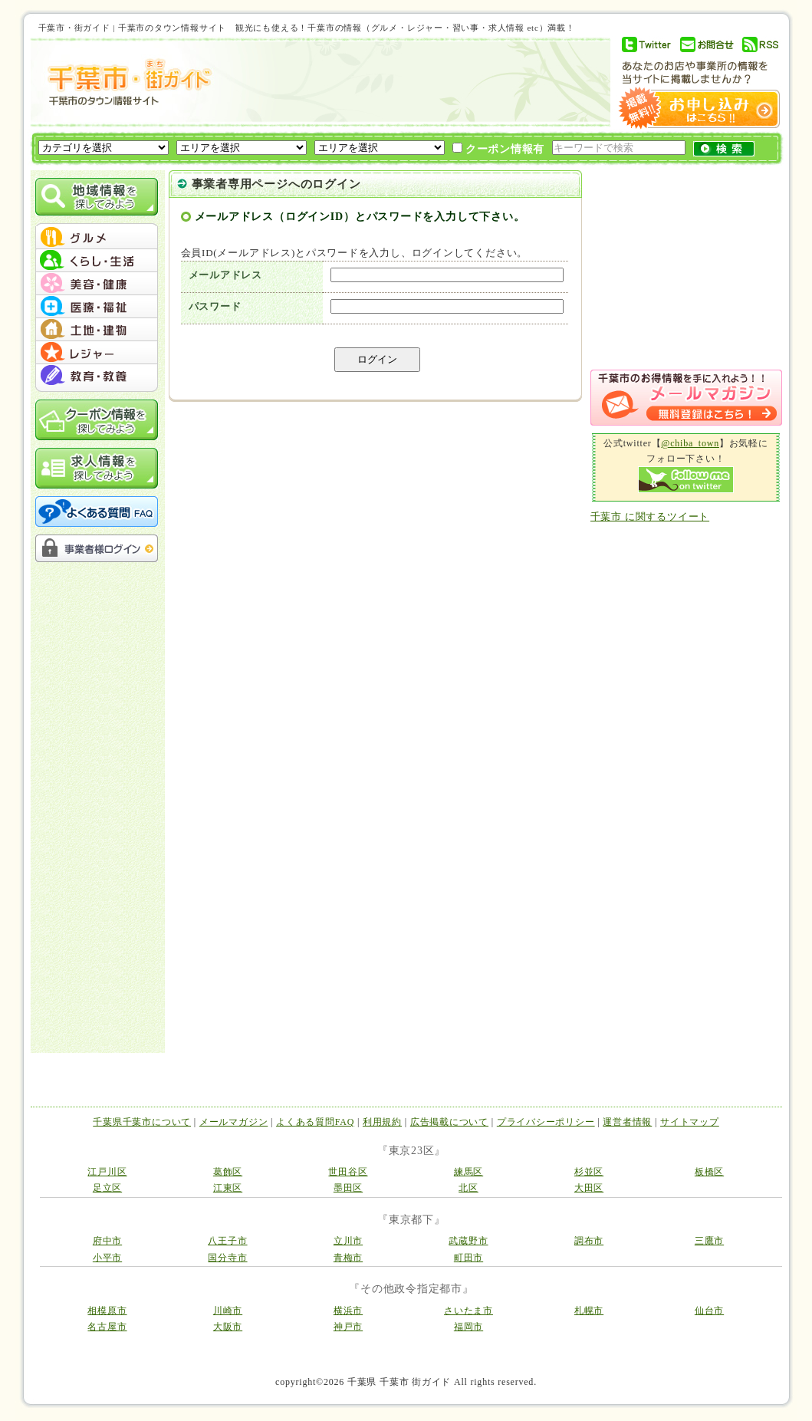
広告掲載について (449, 1122)
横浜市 (348, 1310)
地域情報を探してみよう (96, 196)
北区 (468, 1188)
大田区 (588, 1188)
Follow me (686, 479)
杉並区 (588, 1171)
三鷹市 (709, 1240)
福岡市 (468, 1326)
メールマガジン (233, 1122)
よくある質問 (96, 511)
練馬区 (468, 1171)
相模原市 (107, 1310)
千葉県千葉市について (142, 1122)
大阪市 (227, 1326)
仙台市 (709, 1310)
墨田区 (348, 1188)
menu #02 (96, 260)
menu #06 (96, 352)
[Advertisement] (409, 82)
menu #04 (96, 306)
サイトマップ (689, 1122)
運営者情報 (627, 1122)
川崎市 (227, 1310)
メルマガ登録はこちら (686, 398)
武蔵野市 (468, 1240)
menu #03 (96, 283)
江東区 (227, 1188)
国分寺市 (227, 1257)
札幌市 (588, 1310)
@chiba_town (690, 443)
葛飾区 (227, 1171)
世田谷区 (347, 1171)
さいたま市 (468, 1310)
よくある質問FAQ (315, 1122)
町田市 (468, 1257)
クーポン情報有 (498, 149)
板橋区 (709, 1171)
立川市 (348, 1240)
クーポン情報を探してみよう (96, 420)
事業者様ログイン (96, 548)
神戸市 (348, 1326)
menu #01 (96, 237)
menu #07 (96, 375)
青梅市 (348, 1257)
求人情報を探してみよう (96, 468)
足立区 (107, 1188)
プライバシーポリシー (546, 1122)
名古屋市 (107, 1326)
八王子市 (227, 1240)
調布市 (588, 1240)
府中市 (107, 1240)
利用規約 (382, 1122)
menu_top (96, 225)
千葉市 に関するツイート (650, 516)
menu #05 (96, 329)
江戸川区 (107, 1171)
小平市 (107, 1257)
